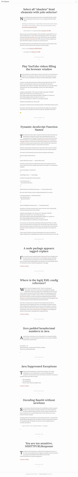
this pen (22, 229)
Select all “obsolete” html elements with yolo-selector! (39, 11)
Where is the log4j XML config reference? (39, 281)
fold (44, 419)
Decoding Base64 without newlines (39, 401)
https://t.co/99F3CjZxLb (35, 48)
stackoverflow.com (41, 139)
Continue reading (25, 266)
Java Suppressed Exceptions (39, 366)
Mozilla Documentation (30, 39)
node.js (42, 256)
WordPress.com (49, 474)
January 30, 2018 (46, 30)
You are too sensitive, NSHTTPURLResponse (39, 445)
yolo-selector (35, 35)
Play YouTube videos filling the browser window (39, 68)
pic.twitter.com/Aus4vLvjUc (29, 27)
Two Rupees (5, 1)
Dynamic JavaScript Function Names (39, 128)
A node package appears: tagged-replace (39, 250)
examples (22, 141)
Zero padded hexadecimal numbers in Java (39, 330)
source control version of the (38, 309)
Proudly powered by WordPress (32, 474)
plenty (53, 139)
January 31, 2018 (36, 52)
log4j (46, 290)
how (27, 141)
